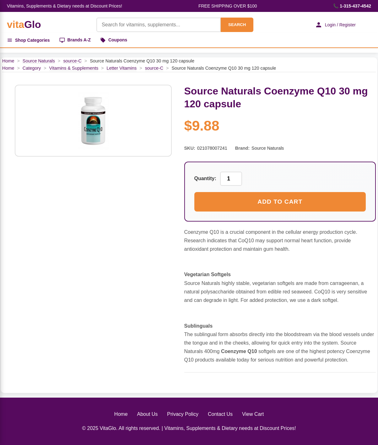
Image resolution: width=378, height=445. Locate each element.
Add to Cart (279, 201)
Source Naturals (39, 60)
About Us (147, 414)
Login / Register (335, 25)
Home (8, 60)
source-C (72, 60)
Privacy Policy (182, 414)
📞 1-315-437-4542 (352, 5)
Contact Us (220, 414)
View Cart (253, 414)
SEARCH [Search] (237, 24)
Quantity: (205, 178)
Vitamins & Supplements (74, 68)
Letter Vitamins (122, 68)
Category (32, 68)
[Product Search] (158, 25)
